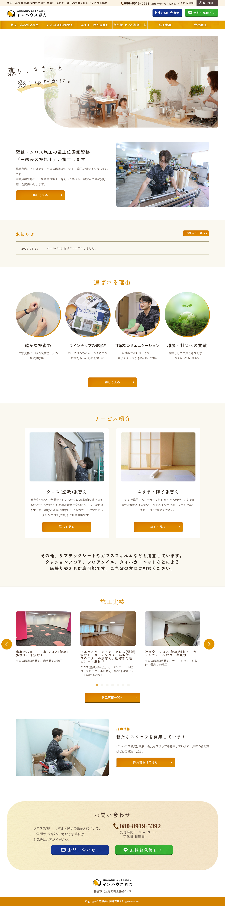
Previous (11, 644)
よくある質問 (186, 3)
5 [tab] (118, 680)
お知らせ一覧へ (195, 233)
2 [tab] (102, 680)
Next (213, 644)
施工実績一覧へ (112, 697)
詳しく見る (40, 195)
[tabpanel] (48, 637)
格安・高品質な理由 (24, 25)
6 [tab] (123, 680)
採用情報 (208, 3)
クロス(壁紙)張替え (59, 25)
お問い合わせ (170, 13)
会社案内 (200, 25)
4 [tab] (112, 680)
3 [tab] (107, 680)
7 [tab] (128, 680)
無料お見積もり (204, 13)
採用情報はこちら (145, 762)
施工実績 (165, 25)
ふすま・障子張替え (95, 25)
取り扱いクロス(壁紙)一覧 (130, 24)
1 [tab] (96, 680)
